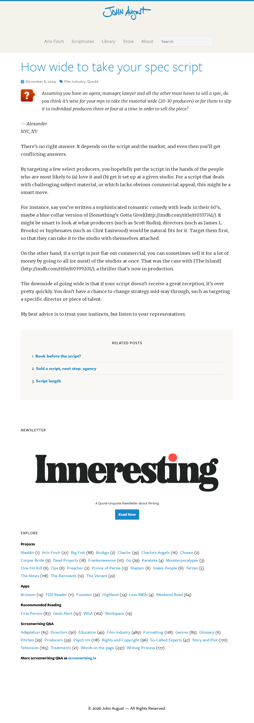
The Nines (30, 575)
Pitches (27, 640)
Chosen (186, 552)
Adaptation (30, 632)
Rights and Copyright (120, 640)
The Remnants (63, 575)
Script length (48, 381)
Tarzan (192, 568)
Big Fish (78, 552)
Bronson (28, 594)
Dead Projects (65, 560)
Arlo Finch (51, 552)
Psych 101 (82, 640)
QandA (93, 81)
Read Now (127, 514)
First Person (31, 613)
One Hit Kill (31, 568)
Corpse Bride (32, 560)
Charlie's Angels (155, 552)
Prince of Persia (106, 568)
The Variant (96, 575)
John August (127, 11)
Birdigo (102, 552)
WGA (88, 613)
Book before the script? (58, 356)
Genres (181, 632)
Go (128, 560)
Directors (59, 632)
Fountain (84, 594)
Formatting (153, 632)
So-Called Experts (166, 640)
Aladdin (27, 552)
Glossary (206, 632)
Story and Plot (204, 640)
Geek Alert (62, 613)
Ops (54, 568)
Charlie (124, 552)
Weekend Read (169, 594)
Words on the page (97, 647)
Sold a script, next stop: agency (66, 368)
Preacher (75, 568)
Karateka (149, 560)
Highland (110, 594)
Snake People (165, 568)
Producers (54, 640)
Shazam (137, 568)
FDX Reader (56, 594)
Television (29, 647)
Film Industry (74, 81)
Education (87, 632)
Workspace (114, 613)
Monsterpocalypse (182, 560)
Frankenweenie (102, 560)
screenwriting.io (82, 658)
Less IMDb (138, 594)
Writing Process (141, 647)
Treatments (61, 647)
